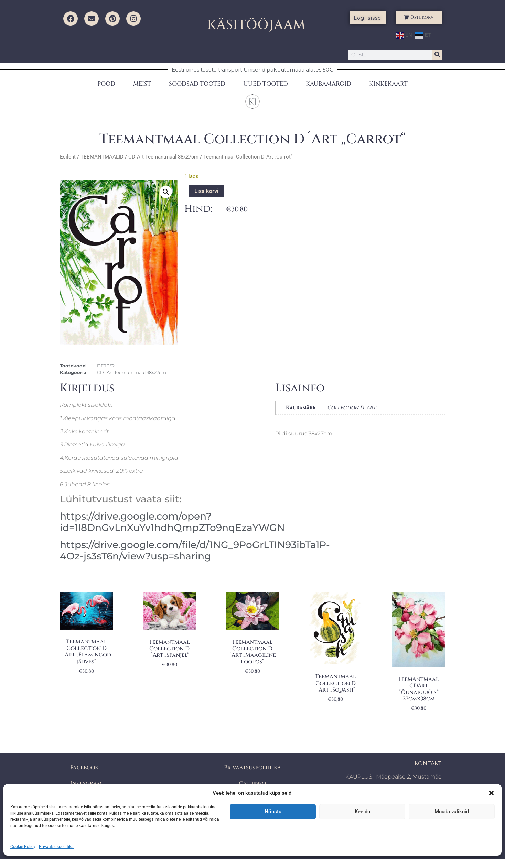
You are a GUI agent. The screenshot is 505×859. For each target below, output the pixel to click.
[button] (491, 793)
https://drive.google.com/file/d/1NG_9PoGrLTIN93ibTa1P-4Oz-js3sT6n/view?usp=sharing (195, 550)
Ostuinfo (252, 783)
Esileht (68, 157)
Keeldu (362, 811)
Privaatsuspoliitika (56, 846)
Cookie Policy (22, 846)
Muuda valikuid (451, 811)
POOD (106, 84)
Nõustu (273, 811)
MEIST (142, 84)
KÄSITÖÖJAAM (256, 25)
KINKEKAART (388, 84)
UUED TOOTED (265, 84)
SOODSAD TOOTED (197, 84)
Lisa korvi (206, 191)
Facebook (84, 767)
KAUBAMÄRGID (328, 84)
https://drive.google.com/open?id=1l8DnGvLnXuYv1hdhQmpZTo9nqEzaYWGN (172, 522)
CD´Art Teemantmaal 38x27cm (163, 157)
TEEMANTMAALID (101, 157)
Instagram (86, 783)
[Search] (437, 55)
